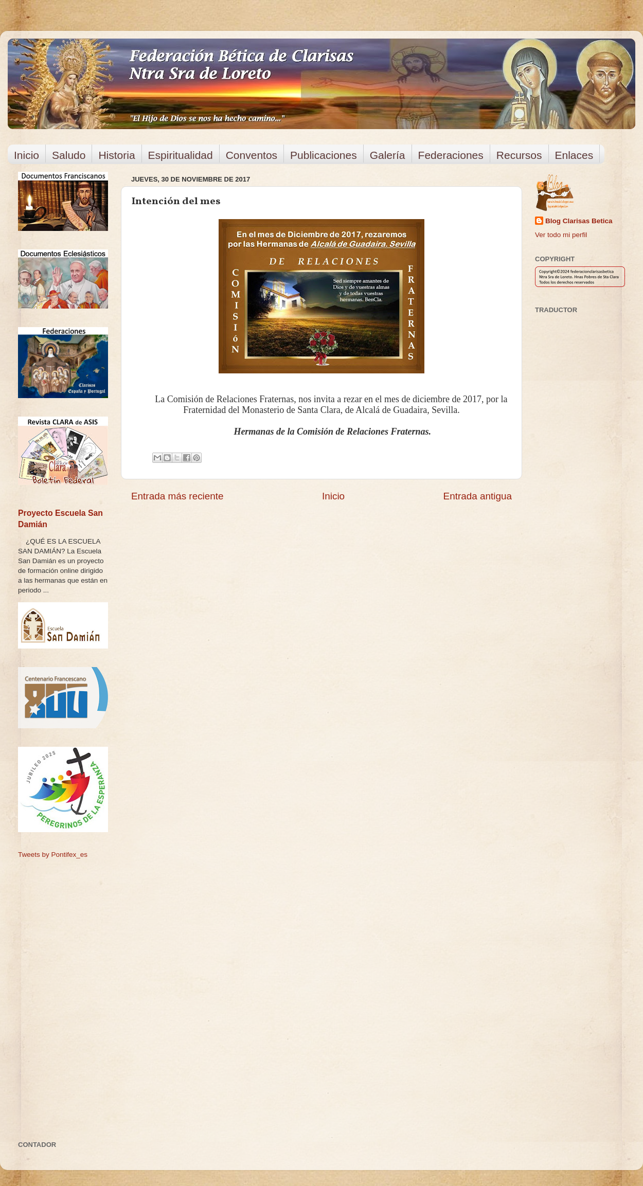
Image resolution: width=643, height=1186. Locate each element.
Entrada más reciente (177, 496)
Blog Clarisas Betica (579, 221)
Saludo (68, 155)
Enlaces (574, 155)
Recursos (519, 155)
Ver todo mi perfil (561, 235)
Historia (116, 155)
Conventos (251, 155)
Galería (387, 155)
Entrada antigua (477, 496)
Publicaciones (323, 155)
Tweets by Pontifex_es (52, 854)
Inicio (26, 155)
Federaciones (451, 155)
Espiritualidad (180, 155)
